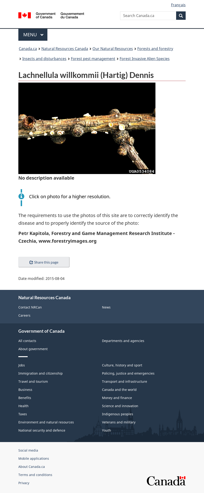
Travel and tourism (33, 381)
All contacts (27, 341)
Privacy (23, 483)
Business (25, 389)
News (106, 307)
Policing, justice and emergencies (128, 373)
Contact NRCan (30, 307)
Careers (24, 315)
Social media (28, 450)
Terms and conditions (35, 475)
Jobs (21, 365)
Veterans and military (118, 422)
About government (33, 349)
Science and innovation (120, 406)
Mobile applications (33, 458)
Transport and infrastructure (124, 381)
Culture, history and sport (122, 365)
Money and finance (117, 398)
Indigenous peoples (117, 414)
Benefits (24, 398)
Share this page (44, 262)
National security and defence (41, 430)
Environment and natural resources (46, 422)
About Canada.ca (31, 466)
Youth (106, 430)
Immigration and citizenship (40, 373)
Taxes (22, 414)
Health (23, 406)
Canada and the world (119, 389)
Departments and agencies (123, 341)
